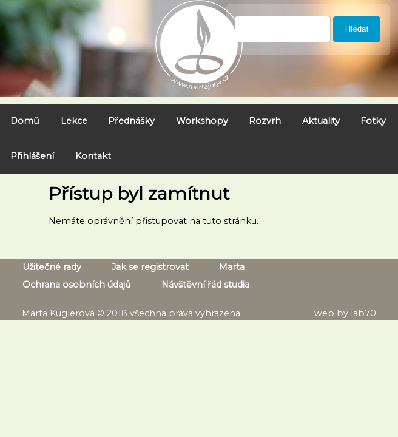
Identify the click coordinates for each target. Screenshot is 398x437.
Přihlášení (32, 156)
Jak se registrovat (150, 267)
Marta (232, 267)
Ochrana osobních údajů (76, 284)
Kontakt (93, 156)
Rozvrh (265, 120)
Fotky (373, 120)
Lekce (74, 120)
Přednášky (131, 120)
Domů (24, 120)
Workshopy (202, 120)
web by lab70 (345, 313)
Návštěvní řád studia (205, 284)
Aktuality (321, 120)
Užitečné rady (51, 267)
